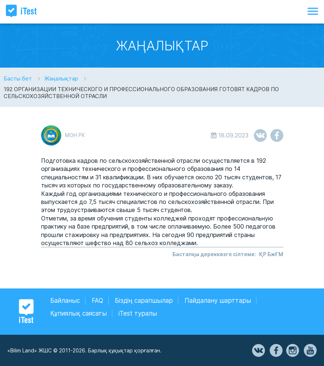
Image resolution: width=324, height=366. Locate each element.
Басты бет (18, 78)
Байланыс (65, 300)
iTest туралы (138, 313)
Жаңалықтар (61, 78)
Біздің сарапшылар (144, 300)
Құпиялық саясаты (78, 313)
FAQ (97, 300)
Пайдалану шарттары (218, 300)
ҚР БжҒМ (271, 254)
